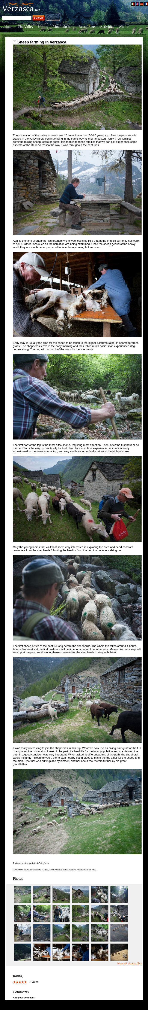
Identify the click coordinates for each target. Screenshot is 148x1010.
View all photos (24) (129, 963)
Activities (107, 27)
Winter (124, 27)
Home (8, 27)
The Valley (26, 27)
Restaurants (87, 27)
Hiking (43, 27)
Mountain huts (63, 27)
